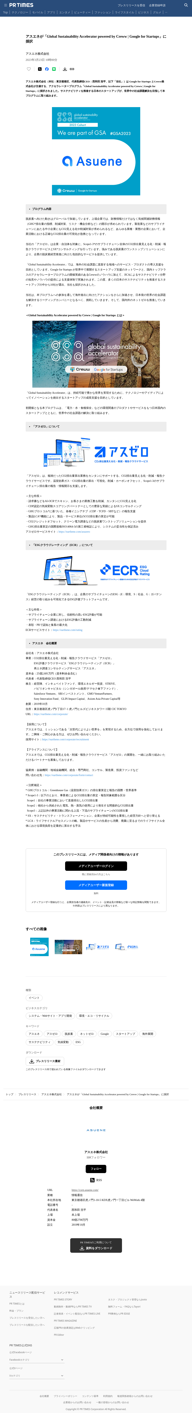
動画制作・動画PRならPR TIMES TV (73, 1306)
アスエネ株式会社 (51, 1094)
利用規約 (108, 1396)
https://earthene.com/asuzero (74, 531)
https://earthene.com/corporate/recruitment (65, 739)
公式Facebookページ (20, 1352)
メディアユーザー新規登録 (96, 885)
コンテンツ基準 (90, 1396)
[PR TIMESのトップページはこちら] (21, 5)
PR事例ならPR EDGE (119, 1313)
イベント (34, 997)
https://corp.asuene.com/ (85, 1190)
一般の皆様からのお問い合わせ (112, 1402)
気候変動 (63, 1042)
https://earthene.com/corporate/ (51, 714)
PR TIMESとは (17, 1303)
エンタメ (64, 12)
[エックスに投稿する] (40, 69)
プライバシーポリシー (65, 1396)
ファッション (103, 12)
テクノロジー (20, 12)
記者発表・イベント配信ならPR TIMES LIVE (77, 1313)
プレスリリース (27, 1094)
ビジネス (143, 12)
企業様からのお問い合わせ (77, 1402)
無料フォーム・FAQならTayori (124, 1306)
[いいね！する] (29, 69)
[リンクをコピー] (72, 69)
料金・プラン (16, 1310)
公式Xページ (16, 1368)
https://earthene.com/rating (67, 630)
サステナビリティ (40, 1042)
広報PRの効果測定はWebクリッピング (74, 1327)
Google (105, 1033)
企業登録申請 (157, 5)
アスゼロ (52, 1033)
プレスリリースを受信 (131, 5)
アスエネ (34, 1033)
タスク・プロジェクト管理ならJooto (127, 1299)
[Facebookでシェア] (47, 69)
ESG (78, 1042)
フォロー (96, 1168)
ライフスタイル (124, 12)
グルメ (157, 12)
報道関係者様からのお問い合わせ (135, 1396)
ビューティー (82, 12)
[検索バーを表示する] (186, 5)
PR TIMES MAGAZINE (65, 1320)
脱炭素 (69, 1033)
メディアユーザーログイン (96, 866)
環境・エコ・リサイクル (94, 1015)
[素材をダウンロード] (65, 69)
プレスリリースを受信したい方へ (27, 1317)
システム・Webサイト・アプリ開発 (50, 1015)
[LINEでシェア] (54, 69)
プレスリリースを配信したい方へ (27, 1324)
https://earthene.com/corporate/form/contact (69, 775)
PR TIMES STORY (63, 1299)
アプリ (51, 12)
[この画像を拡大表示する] (39, 947)
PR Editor (59, 1334)
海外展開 (147, 1033)
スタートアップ (125, 1033)
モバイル (37, 12)
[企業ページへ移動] (96, 1131)
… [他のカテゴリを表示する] (166, 11)
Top (5, 12)
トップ (9, 1094)
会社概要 (44, 1396)
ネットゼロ (87, 1033)
